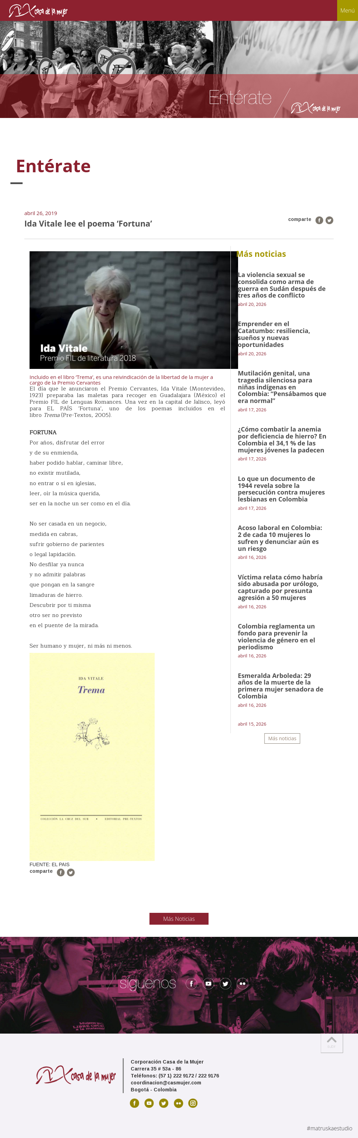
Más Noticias (179, 919)
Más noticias (282, 738)
